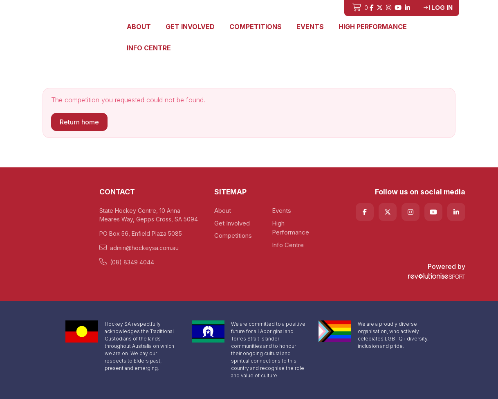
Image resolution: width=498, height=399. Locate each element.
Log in (438, 7)
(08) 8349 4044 (126, 262)
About (139, 27)
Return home (79, 122)
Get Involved (190, 27)
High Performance (373, 27)
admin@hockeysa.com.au (139, 247)
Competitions (255, 27)
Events (310, 27)
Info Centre (149, 48)
